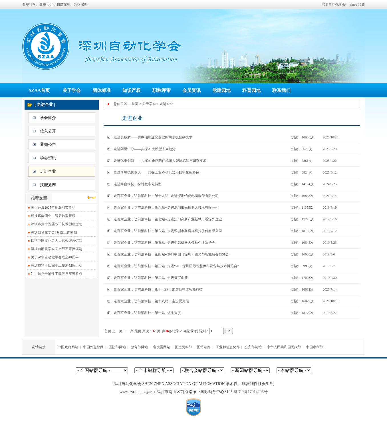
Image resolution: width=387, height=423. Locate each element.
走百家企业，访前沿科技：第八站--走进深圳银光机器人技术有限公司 (166, 208)
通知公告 (48, 144)
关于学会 (72, 90)
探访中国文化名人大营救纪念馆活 (56, 241)
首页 (135, 104)
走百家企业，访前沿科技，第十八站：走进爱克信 (151, 301)
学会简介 (48, 118)
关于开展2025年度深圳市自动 (53, 208)
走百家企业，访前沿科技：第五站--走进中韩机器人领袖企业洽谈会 (164, 243)
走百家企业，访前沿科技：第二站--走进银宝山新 (151, 278)
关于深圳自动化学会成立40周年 (55, 257)
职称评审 (161, 90)
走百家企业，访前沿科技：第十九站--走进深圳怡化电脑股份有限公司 (166, 196)
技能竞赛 (48, 185)
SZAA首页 (39, 90)
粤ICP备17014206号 (250, 392)
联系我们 (281, 90)
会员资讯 (191, 90)
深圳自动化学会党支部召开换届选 (56, 249)
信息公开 (48, 131)
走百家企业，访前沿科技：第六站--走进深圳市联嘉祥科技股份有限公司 (168, 231)
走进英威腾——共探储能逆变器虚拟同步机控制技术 (153, 137)
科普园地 (251, 90)
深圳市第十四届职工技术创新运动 (56, 265)
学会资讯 (48, 158)
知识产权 (131, 90)
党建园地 (221, 90)
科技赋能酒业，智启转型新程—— (56, 216)
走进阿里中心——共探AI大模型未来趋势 (145, 149)
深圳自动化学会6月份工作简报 (54, 232)
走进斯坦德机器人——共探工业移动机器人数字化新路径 (156, 172)
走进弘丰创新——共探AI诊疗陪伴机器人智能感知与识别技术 (160, 161)
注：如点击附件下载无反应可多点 (56, 274)
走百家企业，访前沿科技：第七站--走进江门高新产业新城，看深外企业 (168, 219)
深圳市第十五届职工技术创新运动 (56, 224)
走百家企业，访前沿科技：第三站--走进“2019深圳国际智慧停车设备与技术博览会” (176, 266)
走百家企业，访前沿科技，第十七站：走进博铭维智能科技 (158, 289)
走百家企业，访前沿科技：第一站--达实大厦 (147, 313)
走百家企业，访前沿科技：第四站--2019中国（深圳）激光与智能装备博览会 (171, 254)
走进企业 (48, 171)
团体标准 (101, 90)
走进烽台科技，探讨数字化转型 (138, 184)
